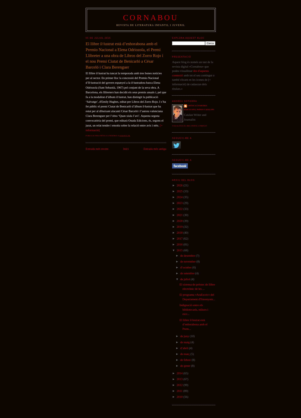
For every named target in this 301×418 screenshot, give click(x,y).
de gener (185, 365)
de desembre (188, 255)
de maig (185, 342)
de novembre (188, 261)
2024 (180, 197)
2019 (180, 226)
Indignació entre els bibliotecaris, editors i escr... (194, 310)
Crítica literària (197, 106)
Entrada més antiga (154, 148)
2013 (180, 379)
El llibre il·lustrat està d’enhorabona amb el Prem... (193, 324)
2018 (180, 232)
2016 (180, 244)
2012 (180, 385)
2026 (180, 185)
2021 (180, 215)
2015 (180, 250)
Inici (126, 148)
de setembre (187, 273)
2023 (180, 203)
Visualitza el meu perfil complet (189, 126)
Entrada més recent (97, 148)
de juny (185, 336)
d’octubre (186, 267)
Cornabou (150, 17)
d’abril (184, 348)
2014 (180, 373)
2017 (180, 238)
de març (185, 354)
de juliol (185, 279)
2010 (180, 396)
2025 (180, 191)
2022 (180, 208)
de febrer (186, 359)
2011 (180, 390)
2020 (180, 220)
